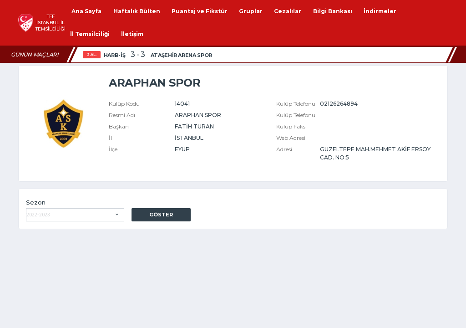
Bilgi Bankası (332, 11)
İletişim (132, 34)
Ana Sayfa (86, 11)
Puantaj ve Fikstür (200, 11)
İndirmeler (380, 11)
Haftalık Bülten (136, 11)
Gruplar (251, 11)
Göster (161, 214)
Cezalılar (287, 11)
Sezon (36, 202)
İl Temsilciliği (90, 34)
